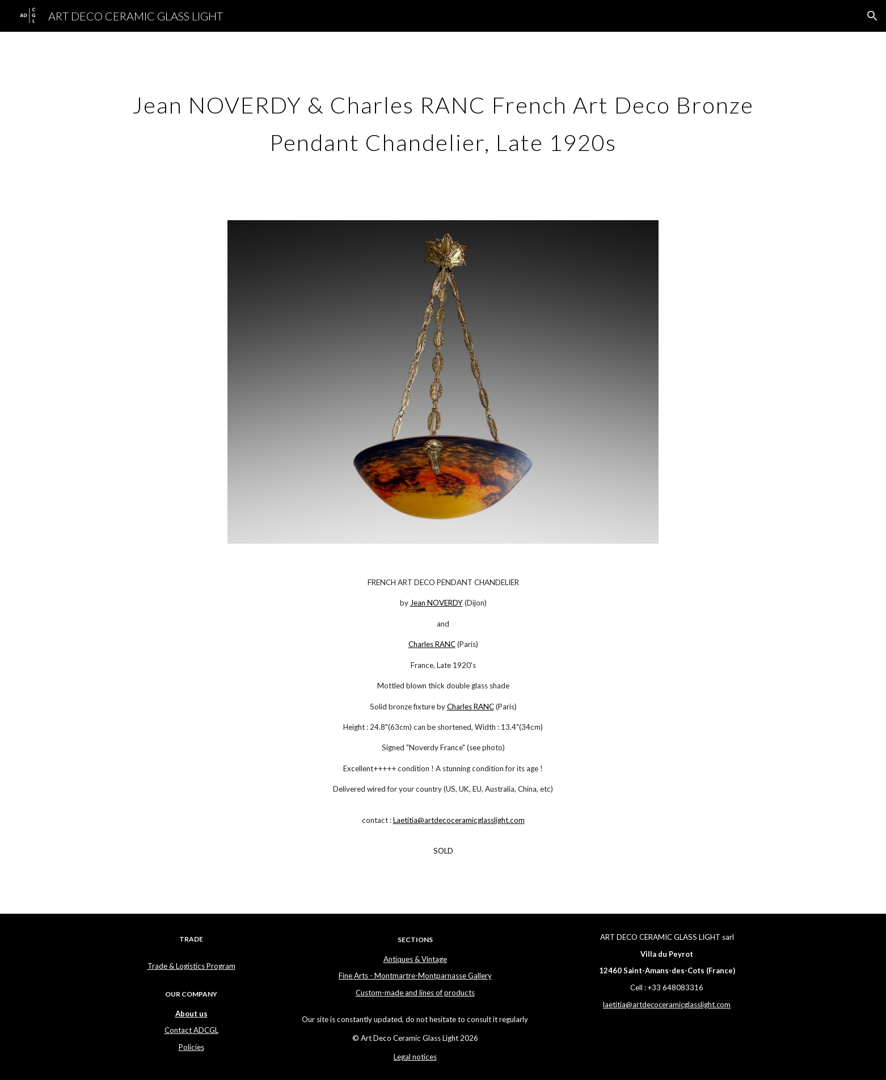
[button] (872, 16)
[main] (443, 119)
